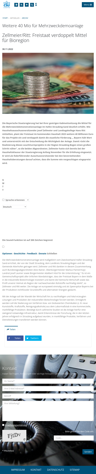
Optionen (7, 253)
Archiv (25, 18)
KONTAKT (36, 469)
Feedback (32, 253)
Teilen (11, 329)
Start (5, 18)
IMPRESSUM (18, 469)
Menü (88, 4)
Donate (43, 253)
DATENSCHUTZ (55, 469)
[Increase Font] (27, 5)
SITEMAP (75, 469)
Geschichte (19, 253)
